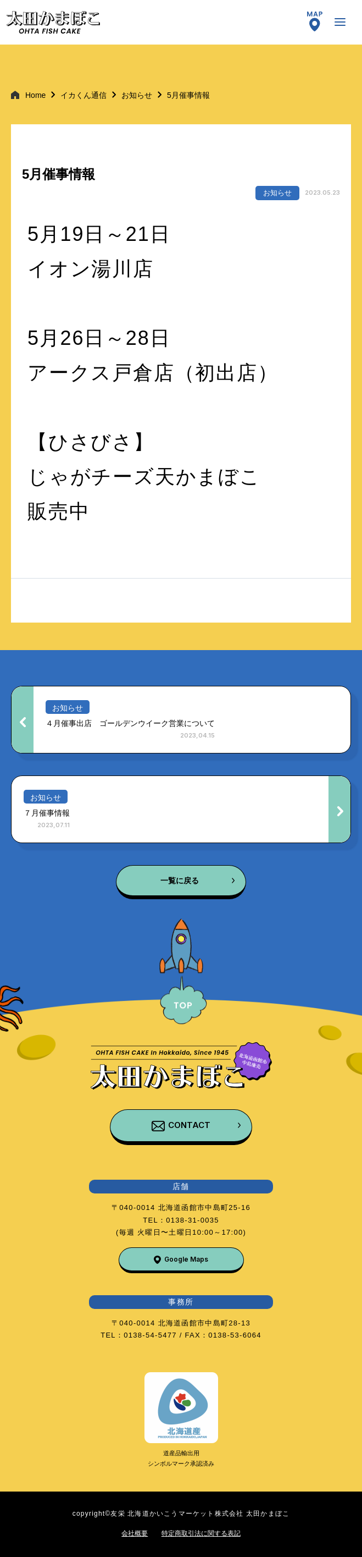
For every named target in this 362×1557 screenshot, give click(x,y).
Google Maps (186, 1259)
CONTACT (189, 1125)
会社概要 (134, 1533)
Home (35, 95)
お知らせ (136, 95)
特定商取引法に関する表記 (201, 1533)
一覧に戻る (179, 880)
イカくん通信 (83, 95)
